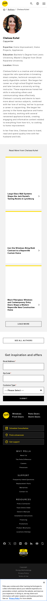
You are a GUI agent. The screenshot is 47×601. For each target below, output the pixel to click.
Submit (23, 398)
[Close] (44, 582)
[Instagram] (14, 543)
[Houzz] (31, 543)
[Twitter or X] (10, 543)
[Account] (37, 3)
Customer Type (9, 385)
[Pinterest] (25, 543)
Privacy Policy (14, 598)
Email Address (9, 361)
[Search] (31, 3)
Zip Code (6, 373)
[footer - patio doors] (34, 414)
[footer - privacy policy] (23, 573)
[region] (23, 590)
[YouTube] (36, 543)
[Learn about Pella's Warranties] (23, 552)
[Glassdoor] (42, 543)
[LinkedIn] (20, 543)
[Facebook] (4, 543)
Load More (23, 324)
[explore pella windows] (16, 414)
